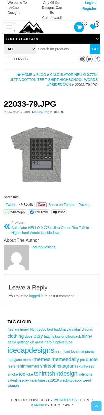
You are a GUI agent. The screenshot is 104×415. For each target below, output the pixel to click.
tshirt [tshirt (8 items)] (40, 373)
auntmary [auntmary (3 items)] (21, 329)
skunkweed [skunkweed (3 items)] (85, 366)
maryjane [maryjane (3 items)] (15, 360)
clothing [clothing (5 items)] (16, 336)
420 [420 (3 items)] (10, 329)
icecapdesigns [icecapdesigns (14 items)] (31, 350)
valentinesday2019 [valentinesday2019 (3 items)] (44, 380)
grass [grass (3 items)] (39, 342)
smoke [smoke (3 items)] (13, 374)
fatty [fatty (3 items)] (47, 336)
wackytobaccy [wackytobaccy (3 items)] (71, 380)
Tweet (10, 205)
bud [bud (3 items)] (50, 329)
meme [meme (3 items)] (28, 360)
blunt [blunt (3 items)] (34, 329)
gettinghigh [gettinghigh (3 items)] (25, 342)
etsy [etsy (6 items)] (38, 336)
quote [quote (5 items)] (92, 359)
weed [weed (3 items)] (87, 380)
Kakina (37, 405)
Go (95, 49)
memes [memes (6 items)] (41, 359)
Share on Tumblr (62, 205)
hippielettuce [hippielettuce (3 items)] (62, 342)
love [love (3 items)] (74, 351)
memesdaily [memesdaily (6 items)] (65, 359)
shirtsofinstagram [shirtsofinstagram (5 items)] (58, 366)
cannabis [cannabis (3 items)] (74, 329)
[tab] (52, 39)
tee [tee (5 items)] (22, 374)
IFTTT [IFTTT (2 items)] (59, 351)
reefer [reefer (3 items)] (12, 366)
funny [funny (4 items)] (87, 336)
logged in (36, 296)
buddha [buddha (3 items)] (59, 329)
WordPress (65, 400)
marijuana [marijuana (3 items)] (86, 351)
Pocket (84, 205)
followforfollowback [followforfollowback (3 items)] (66, 336)
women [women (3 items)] (13, 386)
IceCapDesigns (43, 111)
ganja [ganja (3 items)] (12, 342)
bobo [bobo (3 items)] (42, 329)
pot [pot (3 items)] (82, 360)
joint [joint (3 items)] (67, 351)
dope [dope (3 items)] (28, 336)
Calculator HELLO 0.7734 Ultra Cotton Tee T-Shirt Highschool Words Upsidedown (53, 228)
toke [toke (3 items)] (29, 374)
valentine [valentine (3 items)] (85, 374)
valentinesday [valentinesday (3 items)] (18, 380)
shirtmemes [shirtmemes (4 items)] (28, 366)
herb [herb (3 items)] (48, 342)
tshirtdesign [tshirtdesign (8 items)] (63, 373)
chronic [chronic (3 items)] (87, 329)
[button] (52, 39)
